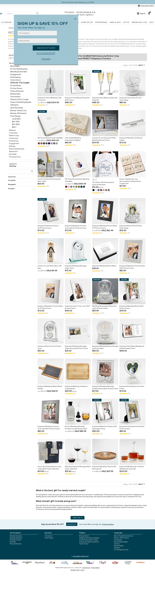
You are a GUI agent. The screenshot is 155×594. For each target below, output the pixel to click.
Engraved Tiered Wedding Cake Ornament (50, 99)
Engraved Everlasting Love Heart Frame (131, 387)
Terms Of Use (83, 544)
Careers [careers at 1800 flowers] (116, 544)
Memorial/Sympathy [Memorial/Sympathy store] (16, 149)
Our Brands (118, 540)
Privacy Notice (84, 536)
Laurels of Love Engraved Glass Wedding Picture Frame (104, 139)
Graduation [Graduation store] (13, 133)
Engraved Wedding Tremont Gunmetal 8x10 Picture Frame (49, 427)
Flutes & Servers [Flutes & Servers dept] (17, 91)
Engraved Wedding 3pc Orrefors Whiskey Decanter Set (131, 468)
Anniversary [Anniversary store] (13, 138)
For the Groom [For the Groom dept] (16, 88)
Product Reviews (15, 544)
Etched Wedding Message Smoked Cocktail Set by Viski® (76, 427)
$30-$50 (16, 124)
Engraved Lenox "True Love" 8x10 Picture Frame (77, 307)
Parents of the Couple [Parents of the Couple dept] (19, 99)
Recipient (12, 184)
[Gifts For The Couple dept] (19, 83)
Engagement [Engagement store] (14, 143)
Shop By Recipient (16, 538)
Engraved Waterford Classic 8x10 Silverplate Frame (104, 427)
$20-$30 (16, 121)
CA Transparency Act (121, 550)
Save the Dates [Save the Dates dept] (16, 107)
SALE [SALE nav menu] (151, 22)
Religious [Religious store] (12, 130)
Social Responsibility (121, 542)
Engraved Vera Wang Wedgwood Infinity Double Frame (131, 347)
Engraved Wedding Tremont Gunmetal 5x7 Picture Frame (75, 227)
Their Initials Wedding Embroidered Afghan (73, 139)
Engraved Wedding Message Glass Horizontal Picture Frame (76, 347)
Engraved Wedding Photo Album (104, 266)
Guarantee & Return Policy (88, 540)
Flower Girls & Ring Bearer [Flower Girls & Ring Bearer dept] (20, 102)
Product (11, 189)
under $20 (16, 119)
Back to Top (77, 518)
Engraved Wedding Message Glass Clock (76, 267)
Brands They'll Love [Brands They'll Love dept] (18, 110)
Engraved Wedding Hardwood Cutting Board (76, 387)
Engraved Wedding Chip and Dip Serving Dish (104, 468)
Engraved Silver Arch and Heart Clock (49, 347)
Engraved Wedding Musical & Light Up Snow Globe (105, 347)
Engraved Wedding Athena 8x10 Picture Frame (131, 307)
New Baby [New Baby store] (13, 154)
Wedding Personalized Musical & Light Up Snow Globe (104, 307)
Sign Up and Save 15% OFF (52, 524)
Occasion (12, 180)
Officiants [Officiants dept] (14, 105)
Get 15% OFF (72, 524)
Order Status (49, 538)
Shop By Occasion (16, 536)
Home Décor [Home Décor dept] (15, 80)
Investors (117, 548)
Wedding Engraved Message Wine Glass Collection (78, 468)
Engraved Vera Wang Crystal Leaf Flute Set (104, 99)
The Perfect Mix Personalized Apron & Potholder (103, 183)
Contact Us (48, 536)
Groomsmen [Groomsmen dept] (15, 96)
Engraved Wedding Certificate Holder (130, 139)
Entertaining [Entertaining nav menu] (101, 22)
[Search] (22, 171)
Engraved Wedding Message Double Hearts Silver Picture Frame (105, 387)
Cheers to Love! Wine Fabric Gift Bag (50, 267)
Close (75, 18)
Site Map (13, 542)
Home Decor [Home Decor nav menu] (87, 22)
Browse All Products (18, 113)
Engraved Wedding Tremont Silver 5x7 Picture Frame (50, 307)
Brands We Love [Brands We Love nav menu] (139, 22)
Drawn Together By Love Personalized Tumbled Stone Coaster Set (130, 181)
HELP (82, 570)
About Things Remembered (123, 536)
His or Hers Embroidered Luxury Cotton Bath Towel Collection (49, 468)
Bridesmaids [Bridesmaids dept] (15, 94)
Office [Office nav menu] (126, 22)
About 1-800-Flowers (121, 538)
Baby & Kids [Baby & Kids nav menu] (115, 22)
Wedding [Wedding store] (12, 63)
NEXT (141, 65)
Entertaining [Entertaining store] (13, 141)
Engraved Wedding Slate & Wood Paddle (50, 387)
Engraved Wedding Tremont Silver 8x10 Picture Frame (132, 267)
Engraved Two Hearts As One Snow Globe (130, 99)
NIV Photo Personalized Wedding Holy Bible (77, 180)
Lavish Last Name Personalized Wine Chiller (49, 180)
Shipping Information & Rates (89, 538)
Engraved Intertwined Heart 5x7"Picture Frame (48, 227)
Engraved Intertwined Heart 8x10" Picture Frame (132, 427)
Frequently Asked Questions (89, 542)
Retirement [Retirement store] (13, 151)
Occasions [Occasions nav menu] (6, 22)
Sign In (141, 13)
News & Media (118, 546)
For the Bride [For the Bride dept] (15, 85)
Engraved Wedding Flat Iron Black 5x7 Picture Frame (104, 227)
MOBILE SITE (75, 570)
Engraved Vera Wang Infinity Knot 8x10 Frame (77, 99)
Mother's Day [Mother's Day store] (14, 135)
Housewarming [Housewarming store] (14, 157)
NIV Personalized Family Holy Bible (50, 138)
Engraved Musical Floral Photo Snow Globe (130, 227)
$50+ (14, 127)
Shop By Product (15, 540)
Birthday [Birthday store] (12, 146)
